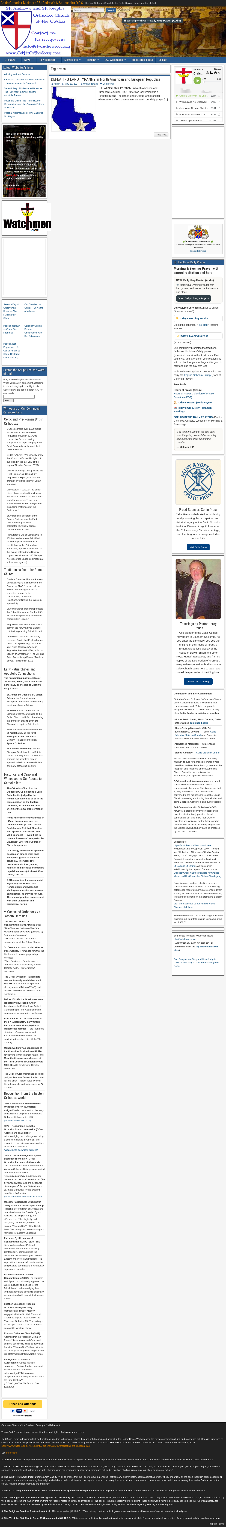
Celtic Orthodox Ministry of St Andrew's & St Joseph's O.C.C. (42, 3)
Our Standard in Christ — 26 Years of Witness (33, 308)
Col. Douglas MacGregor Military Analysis (195, 959)
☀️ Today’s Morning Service (192, 318)
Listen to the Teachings (198, 681)
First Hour (203, 324)
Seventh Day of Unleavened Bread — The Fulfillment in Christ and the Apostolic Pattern (23, 92)
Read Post (161, 134)
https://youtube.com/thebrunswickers (192, 845)
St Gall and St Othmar (185, 866)
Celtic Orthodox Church (208, 752)
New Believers (47, 59)
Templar (91, 59)
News (27, 59)
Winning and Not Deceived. (18, 74)
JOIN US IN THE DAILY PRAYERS (193, 417)
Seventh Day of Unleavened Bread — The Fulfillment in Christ (11, 311)
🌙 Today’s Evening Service (192, 336)
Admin (57, 83)
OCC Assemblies (114, 59)
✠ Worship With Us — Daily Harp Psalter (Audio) (152, 20)
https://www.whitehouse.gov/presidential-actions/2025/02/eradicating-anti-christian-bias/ (45, 1446)
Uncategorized (90, 83)
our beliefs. (11, 1452)
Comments (108, 83)
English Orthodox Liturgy (197, 375)
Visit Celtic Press (198, 547)
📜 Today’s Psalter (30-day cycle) (193, 402)
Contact (163, 59)
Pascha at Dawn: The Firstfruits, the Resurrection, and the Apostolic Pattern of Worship (24, 104)
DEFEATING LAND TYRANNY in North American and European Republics (105, 79)
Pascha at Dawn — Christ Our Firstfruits (11, 329)
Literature (10, 59)
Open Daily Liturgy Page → (194, 298)
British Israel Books (142, 59)
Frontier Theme (216, 1523)
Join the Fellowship (198, 251)
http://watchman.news (185, 939)
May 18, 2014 (72, 83)
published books (199, 723)
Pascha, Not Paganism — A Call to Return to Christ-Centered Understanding (11, 350)
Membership (71, 59)
